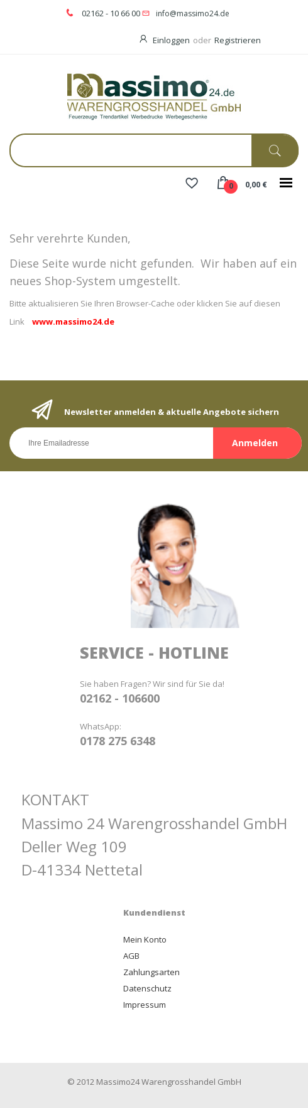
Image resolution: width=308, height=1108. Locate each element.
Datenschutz (147, 988)
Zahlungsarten (151, 972)
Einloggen (171, 40)
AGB (131, 955)
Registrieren (237, 40)
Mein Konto (145, 939)
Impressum (144, 1004)
